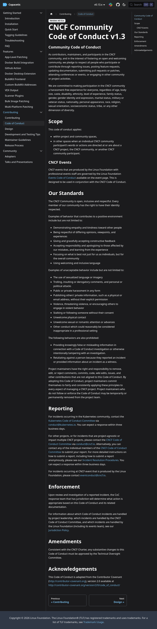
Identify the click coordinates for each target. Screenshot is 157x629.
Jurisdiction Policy (58, 530)
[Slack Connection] (110, 4)
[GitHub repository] (118, 4)
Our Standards (141, 32)
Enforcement (140, 41)
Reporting (139, 36)
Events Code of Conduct (62, 177)
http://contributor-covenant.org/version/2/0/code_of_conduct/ (84, 585)
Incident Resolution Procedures (100, 460)
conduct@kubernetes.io (62, 424)
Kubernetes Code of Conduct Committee (71, 420)
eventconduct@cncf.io (92, 475)
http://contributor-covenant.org (67, 581)
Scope (137, 23)
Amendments (140, 45)
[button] (22, 12)
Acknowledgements (143, 50)
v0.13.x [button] (98, 4)
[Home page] (51, 14)
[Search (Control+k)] (141, 5)
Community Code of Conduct (143, 17)
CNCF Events (142, 27)
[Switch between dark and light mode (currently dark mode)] (124, 4)
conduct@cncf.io (85, 444)
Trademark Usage (93, 622)
